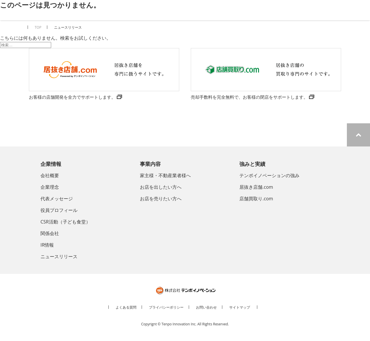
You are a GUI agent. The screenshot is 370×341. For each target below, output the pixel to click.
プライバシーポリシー (166, 307)
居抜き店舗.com (256, 187)
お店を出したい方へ (161, 187)
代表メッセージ (56, 198)
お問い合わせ (206, 307)
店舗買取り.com (256, 198)
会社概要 (49, 175)
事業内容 (150, 163)
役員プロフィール (58, 210)
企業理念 (49, 187)
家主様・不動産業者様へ (165, 175)
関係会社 (49, 233)
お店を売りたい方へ (161, 198)
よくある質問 (126, 307)
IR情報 (47, 245)
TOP (38, 27)
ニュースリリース (58, 256)
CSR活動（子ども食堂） (65, 222)
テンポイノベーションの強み (269, 175)
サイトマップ (239, 307)
